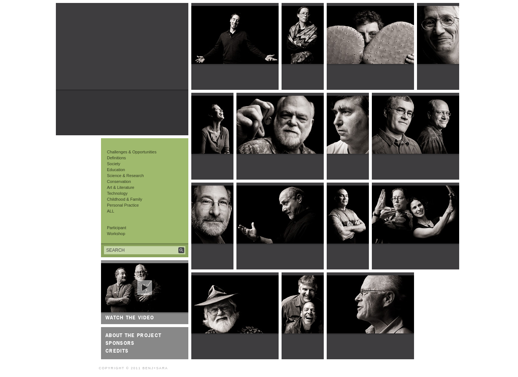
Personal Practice (123, 205)
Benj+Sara (155, 368)
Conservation (119, 181)
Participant (116, 227)
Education (116, 169)
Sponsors (119, 343)
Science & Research (125, 175)
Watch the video (129, 317)
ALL (110, 211)
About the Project (133, 335)
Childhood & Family (124, 199)
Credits (116, 350)
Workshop (116, 233)
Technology (117, 193)
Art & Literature (120, 187)
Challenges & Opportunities (132, 152)
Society (113, 164)
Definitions (116, 158)
